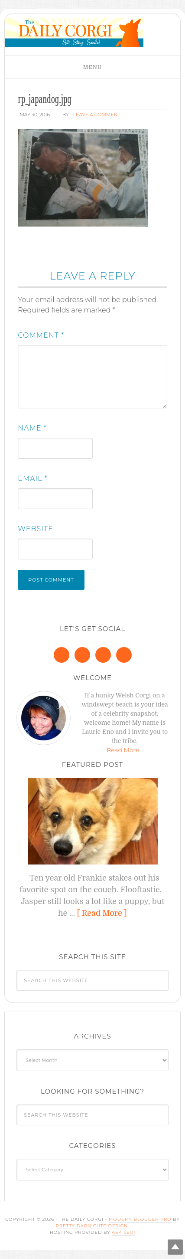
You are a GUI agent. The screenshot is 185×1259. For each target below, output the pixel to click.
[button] (92, 67)
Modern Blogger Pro (140, 1219)
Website (35, 529)
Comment (41, 335)
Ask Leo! (123, 1232)
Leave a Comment (96, 115)
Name (32, 428)
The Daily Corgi (74, 32)
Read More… (125, 750)
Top (175, 1247)
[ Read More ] (102, 913)
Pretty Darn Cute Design (92, 1226)
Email (33, 478)
